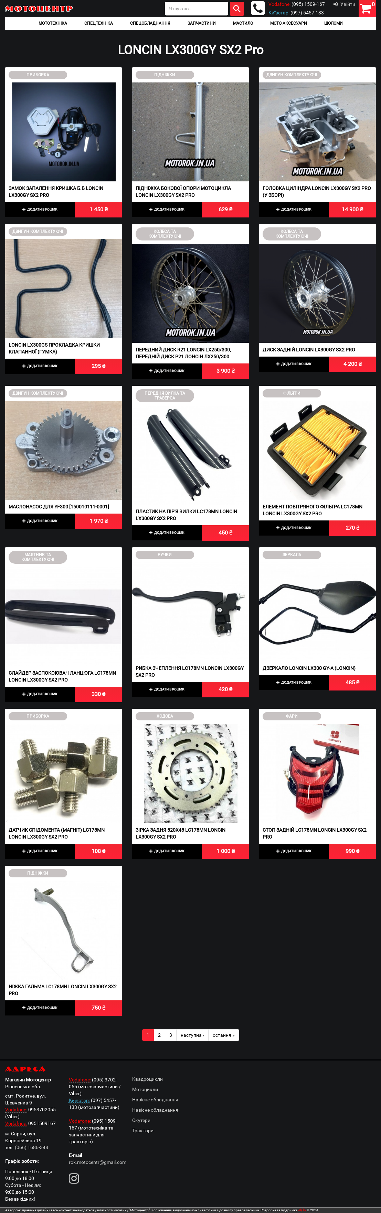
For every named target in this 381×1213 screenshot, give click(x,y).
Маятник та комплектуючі (37, 557)
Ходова (165, 716)
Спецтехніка (98, 23)
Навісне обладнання (155, 1099)
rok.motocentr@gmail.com (97, 1162)
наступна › (192, 1035)
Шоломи (333, 23)
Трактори (143, 1130)
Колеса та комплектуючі (164, 234)
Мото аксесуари (288, 23)
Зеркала (292, 554)
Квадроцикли (147, 1079)
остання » (224, 1035)
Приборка (38, 74)
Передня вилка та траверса (165, 396)
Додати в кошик (39, 209)
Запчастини (202, 23)
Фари (292, 716)
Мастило (243, 23)
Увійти (344, 4)
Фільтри (291, 393)
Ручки (165, 554)
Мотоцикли (145, 1089)
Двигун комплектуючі (291, 74)
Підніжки (164, 74)
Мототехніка (53, 23)
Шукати (237, 9)
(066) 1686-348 (31, 1147)
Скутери (141, 1120)
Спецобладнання (150, 23)
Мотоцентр (39, 8)
